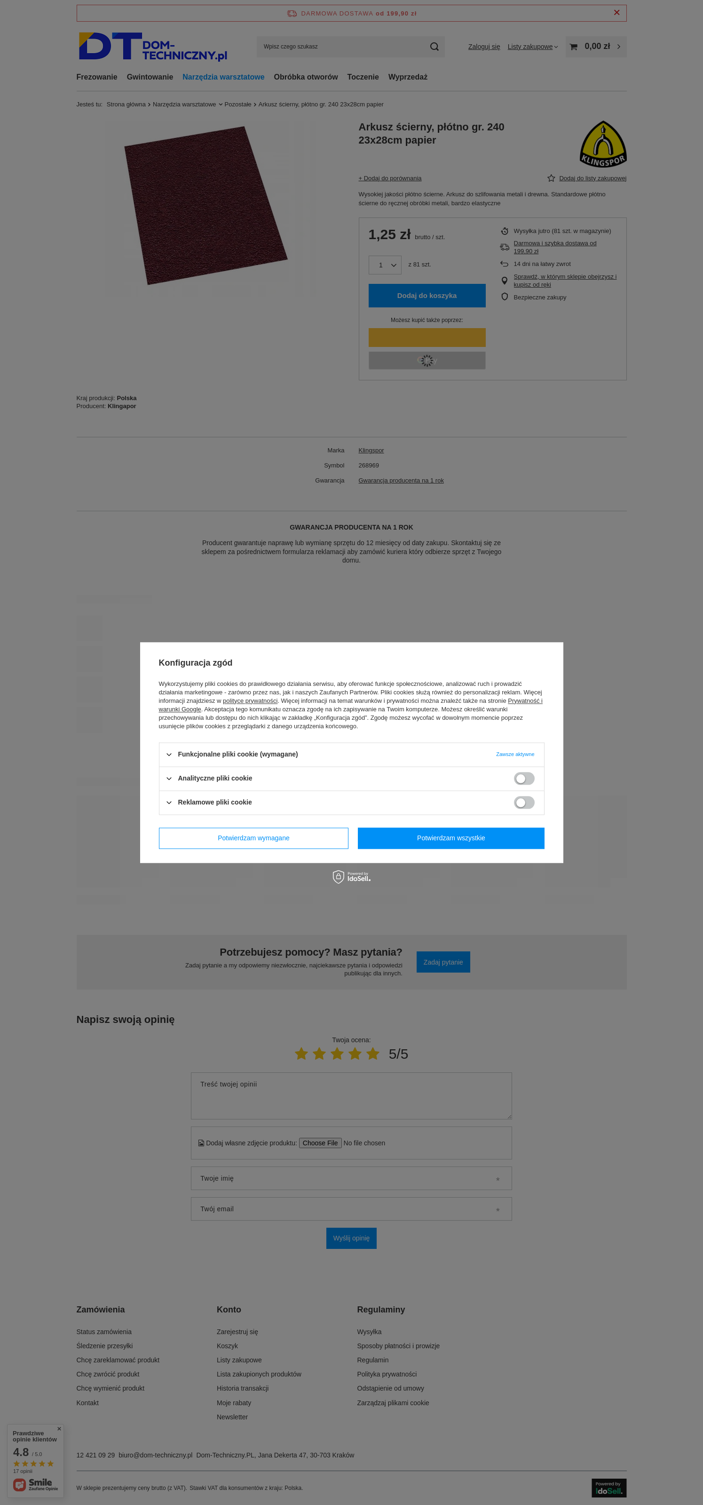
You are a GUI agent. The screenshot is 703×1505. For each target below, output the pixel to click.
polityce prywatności (250, 700)
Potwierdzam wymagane (254, 838)
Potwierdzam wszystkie (451, 838)
